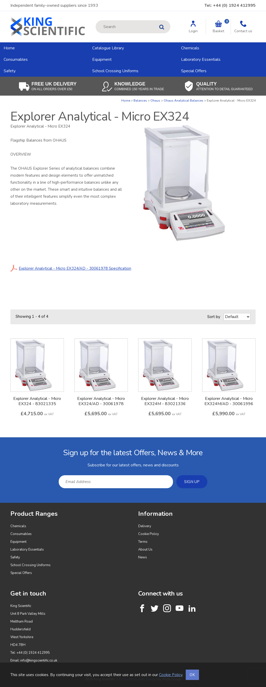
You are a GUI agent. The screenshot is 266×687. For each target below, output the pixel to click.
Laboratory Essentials (201, 59)
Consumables (16, 59)
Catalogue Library (108, 48)
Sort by (213, 316)
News (142, 557)
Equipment (102, 59)
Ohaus (155, 100)
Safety (10, 71)
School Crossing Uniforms (115, 71)
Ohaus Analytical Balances (183, 100)
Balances (140, 100)
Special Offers (194, 71)
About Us (145, 549)
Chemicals (190, 48)
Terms (143, 541)
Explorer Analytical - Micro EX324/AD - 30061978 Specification (70, 268)
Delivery (144, 526)
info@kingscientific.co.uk (38, 660)
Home (9, 48)
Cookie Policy (148, 534)
